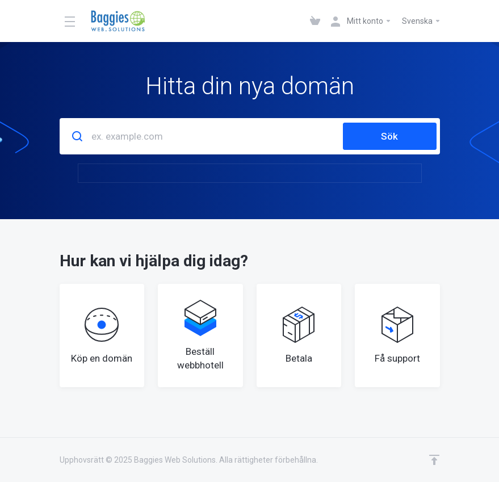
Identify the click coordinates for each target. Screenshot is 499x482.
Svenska (421, 21)
